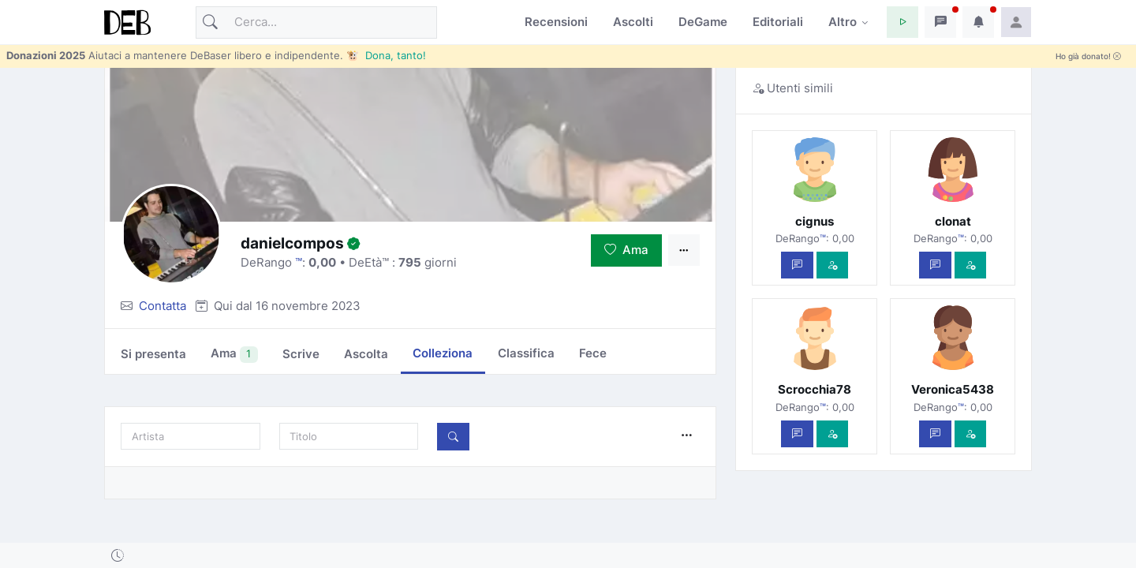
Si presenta (153, 353)
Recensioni (556, 21)
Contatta (162, 305)
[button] (902, 22)
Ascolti (633, 21)
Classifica (526, 353)
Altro (842, 21)
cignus (814, 221)
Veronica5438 (952, 389)
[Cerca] (316, 22)
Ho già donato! (1088, 56)
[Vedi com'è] (832, 265)
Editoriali (778, 21)
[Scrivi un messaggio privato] (797, 265)
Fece (593, 353)
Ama (626, 249)
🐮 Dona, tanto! (386, 55)
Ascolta (366, 353)
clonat (953, 221)
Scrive (301, 353)
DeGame (702, 21)
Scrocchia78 (814, 389)
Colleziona (443, 353)
